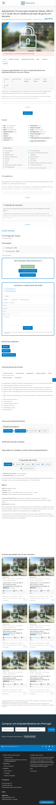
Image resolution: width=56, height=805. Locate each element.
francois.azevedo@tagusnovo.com (11, 746)
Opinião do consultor (14, 59)
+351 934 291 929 (10, 291)
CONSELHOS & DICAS (36, 755)
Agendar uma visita (27, 266)
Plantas (5, 346)
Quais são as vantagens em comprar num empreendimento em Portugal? (41, 765)
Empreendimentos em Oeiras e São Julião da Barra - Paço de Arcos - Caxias (24, 19)
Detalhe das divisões (8, 373)
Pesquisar (52, 729)
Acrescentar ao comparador (28, 270)
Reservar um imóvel (8, 354)
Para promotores (9, 766)
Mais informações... (7, 255)
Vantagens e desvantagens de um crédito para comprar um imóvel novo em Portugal (42, 761)
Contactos (5, 63)
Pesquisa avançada (29, 736)
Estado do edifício (7, 377)
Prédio (50, 373)
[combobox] (4, 314)
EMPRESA (6, 768)
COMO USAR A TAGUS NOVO (11, 755)
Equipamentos (30, 373)
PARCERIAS (6, 763)
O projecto (44, 59)
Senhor (5, 302)
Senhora (11, 302)
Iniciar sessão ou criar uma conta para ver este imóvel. (19, 53)
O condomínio (17, 377)
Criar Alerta (33, 771)
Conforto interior (20, 373)
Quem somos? (8, 770)
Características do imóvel (28, 59)
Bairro (38, 59)
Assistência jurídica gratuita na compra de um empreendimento (15, 760)
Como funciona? (8, 757)
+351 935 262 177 (10, 289)
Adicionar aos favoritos (27, 275)
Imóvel (4, 59)
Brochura (6, 350)
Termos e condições (9, 775)
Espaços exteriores (41, 373)
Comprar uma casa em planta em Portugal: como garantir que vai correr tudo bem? (42, 757)
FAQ (31, 768)
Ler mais (28, 107)
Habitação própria (24, 299)
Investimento (14, 299)
